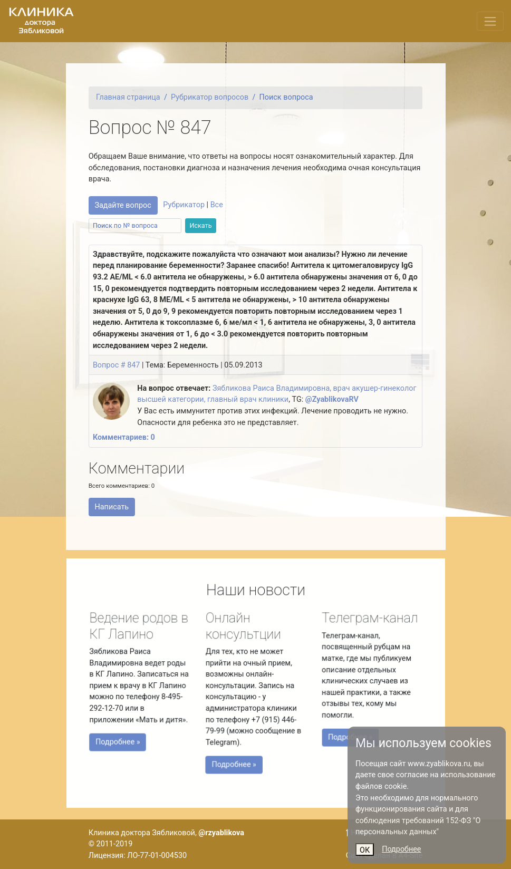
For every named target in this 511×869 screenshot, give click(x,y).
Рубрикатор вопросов (209, 97)
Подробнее (401, 849)
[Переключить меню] (490, 21)
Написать (111, 507)
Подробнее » (121, 740)
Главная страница (128, 97)
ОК (365, 850)
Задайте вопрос (122, 205)
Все (216, 204)
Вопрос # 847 (116, 365)
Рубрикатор (184, 204)
